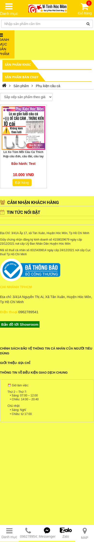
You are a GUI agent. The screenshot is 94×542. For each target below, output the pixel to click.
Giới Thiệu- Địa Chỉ (15, 363)
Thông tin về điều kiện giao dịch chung (34, 372)
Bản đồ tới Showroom (19, 324)
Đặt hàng (22, 183)
